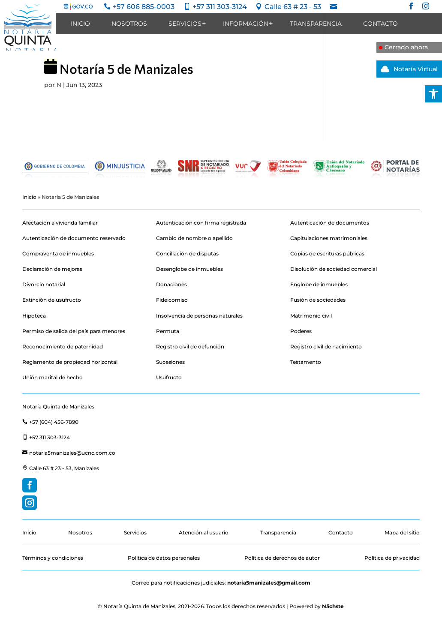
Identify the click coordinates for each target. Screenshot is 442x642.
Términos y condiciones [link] (52, 558)
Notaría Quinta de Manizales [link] (58, 406)
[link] (433, 93)
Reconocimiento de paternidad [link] (62, 346)
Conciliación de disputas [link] (187, 253)
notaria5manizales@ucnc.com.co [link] (68, 453)
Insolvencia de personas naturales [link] (199, 315)
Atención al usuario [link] (204, 532)
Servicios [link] (184, 23)
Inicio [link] (80, 23)
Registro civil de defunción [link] (190, 346)
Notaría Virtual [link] (407, 69)
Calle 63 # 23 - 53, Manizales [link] (60, 468)
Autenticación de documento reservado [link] (74, 238)
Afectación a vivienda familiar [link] (60, 222)
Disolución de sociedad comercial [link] (333, 269)
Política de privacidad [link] (392, 558)
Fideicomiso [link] (172, 300)
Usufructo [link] (169, 377)
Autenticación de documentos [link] (329, 222)
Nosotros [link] (129, 23)
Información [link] (245, 23)
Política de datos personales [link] (164, 558)
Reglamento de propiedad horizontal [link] (69, 362)
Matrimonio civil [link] (311, 315)
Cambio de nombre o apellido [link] (194, 238)
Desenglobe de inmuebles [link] (189, 269)
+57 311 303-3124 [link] (46, 437)
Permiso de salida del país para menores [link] (73, 331)
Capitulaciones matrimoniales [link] (328, 238)
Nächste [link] (333, 606)
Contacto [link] (380, 23)
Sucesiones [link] (170, 362)
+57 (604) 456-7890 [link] (50, 422)
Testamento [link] (305, 362)
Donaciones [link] (171, 284)
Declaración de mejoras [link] (52, 269)
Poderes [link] (301, 331)
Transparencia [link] (316, 23)
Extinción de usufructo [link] (51, 300)
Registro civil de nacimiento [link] (326, 346)
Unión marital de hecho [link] (52, 377)
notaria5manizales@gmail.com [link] (268, 582)
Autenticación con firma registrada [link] (201, 222)
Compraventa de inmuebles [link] (58, 253)
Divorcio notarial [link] (43, 284)
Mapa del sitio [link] (402, 532)
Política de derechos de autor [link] (282, 558)
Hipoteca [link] (34, 315)
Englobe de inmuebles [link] (319, 284)
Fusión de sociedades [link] (318, 300)
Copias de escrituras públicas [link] (327, 253)
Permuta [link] (167, 331)
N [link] (59, 85)
